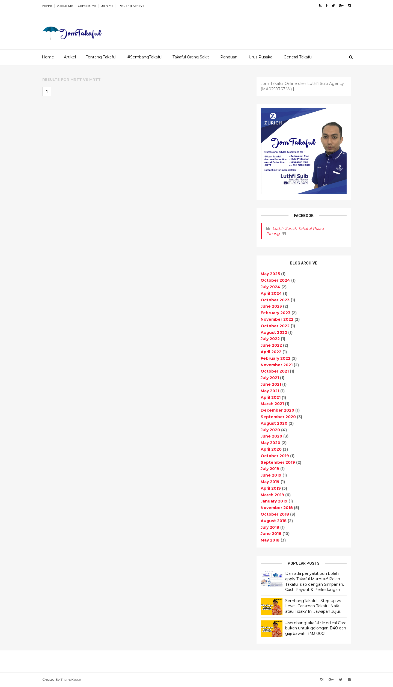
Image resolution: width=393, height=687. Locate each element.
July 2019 (270, 468)
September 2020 (278, 416)
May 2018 (270, 540)
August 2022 (274, 332)
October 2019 (275, 455)
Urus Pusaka (260, 57)
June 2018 (271, 533)
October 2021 (275, 371)
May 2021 (270, 390)
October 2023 (275, 300)
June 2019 (271, 475)
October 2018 (275, 514)
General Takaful (298, 57)
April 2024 (271, 293)
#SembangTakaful (144, 57)
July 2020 (270, 429)
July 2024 (270, 286)
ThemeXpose (71, 679)
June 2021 (271, 384)
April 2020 (271, 449)
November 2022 (277, 319)
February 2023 (275, 312)
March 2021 (272, 403)
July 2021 (270, 377)
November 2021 (277, 364)
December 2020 (277, 410)
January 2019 (274, 501)
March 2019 (272, 494)
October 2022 (275, 325)
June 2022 (271, 345)
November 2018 (277, 507)
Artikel (70, 57)
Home (47, 6)
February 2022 (275, 358)
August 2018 (274, 520)
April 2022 (271, 351)
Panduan (228, 57)
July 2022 (270, 338)
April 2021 (271, 397)
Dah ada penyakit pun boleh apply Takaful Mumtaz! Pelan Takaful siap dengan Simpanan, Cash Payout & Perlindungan (314, 581)
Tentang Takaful (101, 57)
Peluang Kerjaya (131, 6)
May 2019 (270, 481)
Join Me (107, 6)
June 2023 (271, 306)
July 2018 (270, 527)
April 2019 (271, 488)
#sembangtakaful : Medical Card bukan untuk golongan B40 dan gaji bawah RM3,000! (316, 628)
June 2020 (271, 436)
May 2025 (270, 273)
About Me (65, 6)
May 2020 (270, 442)
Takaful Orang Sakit (190, 57)
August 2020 (274, 423)
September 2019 (278, 462)
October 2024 (275, 280)
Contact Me (87, 6)
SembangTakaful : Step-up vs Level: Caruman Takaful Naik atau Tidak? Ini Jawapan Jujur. (313, 606)
